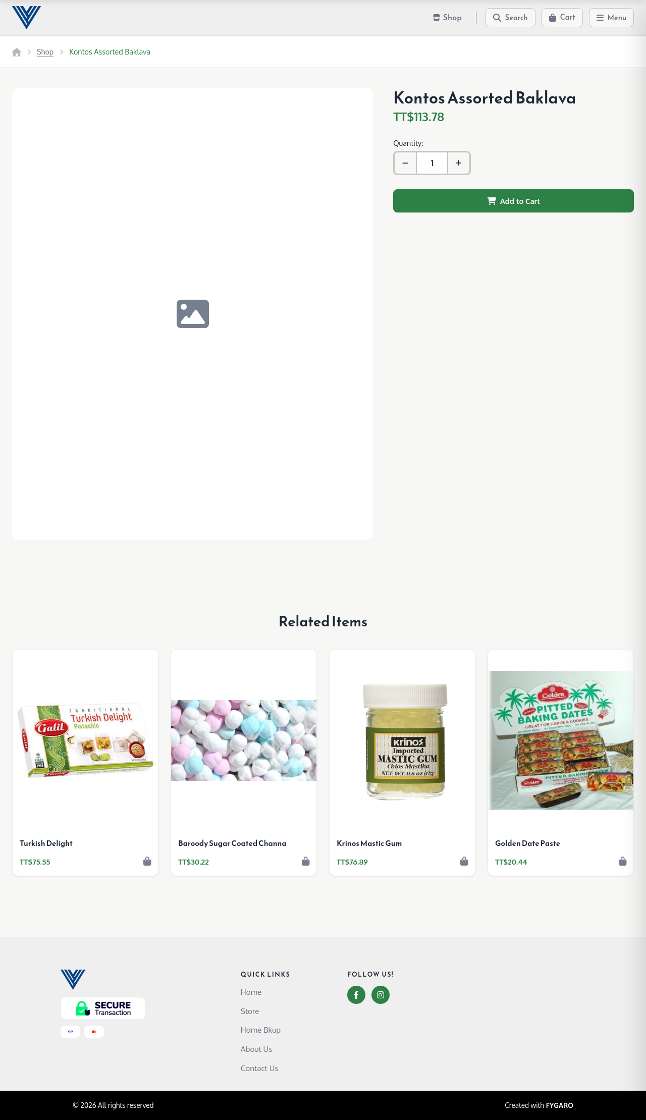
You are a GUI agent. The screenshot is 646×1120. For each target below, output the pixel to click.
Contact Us (260, 1068)
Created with (539, 1105)
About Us (257, 1049)
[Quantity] (432, 163)
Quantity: (408, 142)
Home (251, 992)
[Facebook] (356, 995)
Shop (45, 51)
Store (250, 1011)
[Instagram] (380, 995)
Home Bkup (261, 1030)
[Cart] (562, 17)
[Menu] (611, 17)
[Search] (510, 17)
